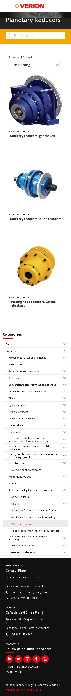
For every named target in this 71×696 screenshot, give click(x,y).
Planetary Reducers (19, 132)
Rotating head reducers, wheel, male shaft (32, 304)
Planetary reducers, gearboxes (32, 136)
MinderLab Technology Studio (24, 689)
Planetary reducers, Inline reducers (35, 219)
